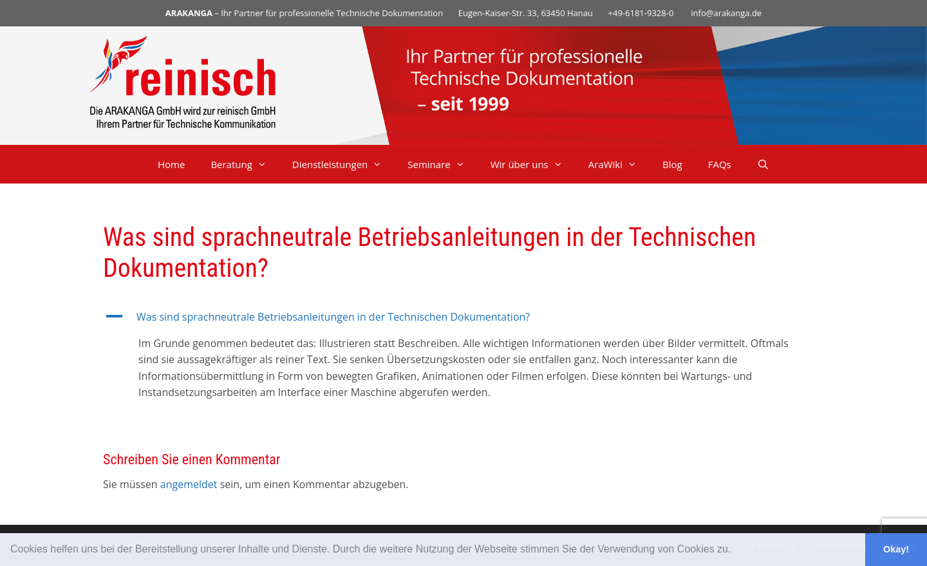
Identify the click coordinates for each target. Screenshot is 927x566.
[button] (736, 550)
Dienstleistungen (343, 164)
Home (171, 164)
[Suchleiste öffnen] (763, 164)
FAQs (719, 164)
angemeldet (189, 484)
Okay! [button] (896, 549)
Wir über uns (533, 164)
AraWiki (619, 164)
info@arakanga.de (726, 13)
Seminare (442, 164)
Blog (672, 164)
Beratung (245, 164)
